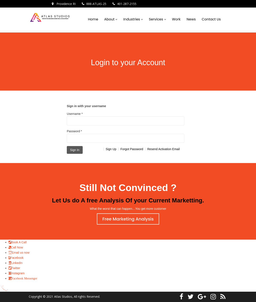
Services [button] (156, 19)
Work (176, 19)
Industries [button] (132, 19)
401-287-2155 (126, 4)
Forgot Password (131, 149)
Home (93, 19)
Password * (125, 136)
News (191, 19)
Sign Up (111, 149)
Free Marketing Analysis (128, 219)
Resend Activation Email (163, 149)
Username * (125, 118)
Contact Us (211, 19)
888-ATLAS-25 (96, 4)
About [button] (109, 19)
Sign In (74, 150)
